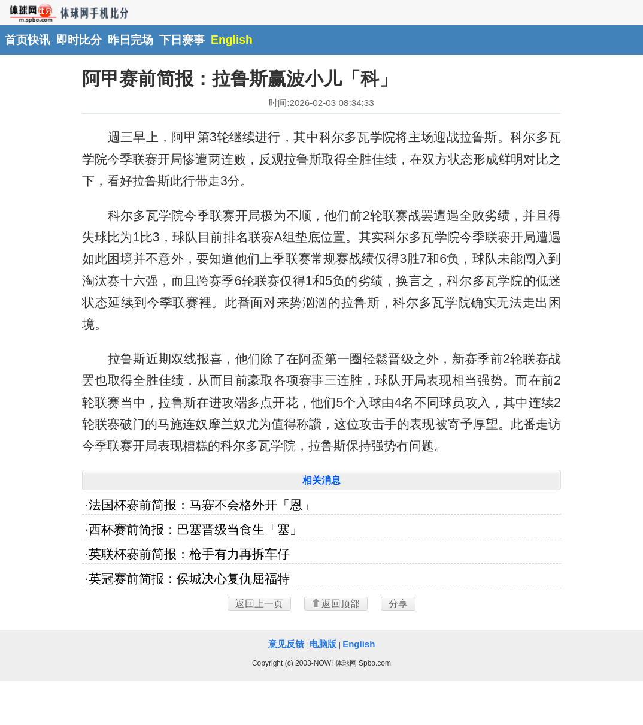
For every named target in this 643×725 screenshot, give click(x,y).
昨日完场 (130, 39)
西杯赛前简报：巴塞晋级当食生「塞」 (195, 529)
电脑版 (323, 644)
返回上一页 (259, 604)
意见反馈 (286, 644)
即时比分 (79, 39)
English (232, 39)
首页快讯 (27, 39)
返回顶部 (336, 604)
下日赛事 (182, 39)
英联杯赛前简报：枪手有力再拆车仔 (189, 554)
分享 (398, 604)
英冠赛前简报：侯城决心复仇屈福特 (189, 579)
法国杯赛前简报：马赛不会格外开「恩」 (202, 505)
